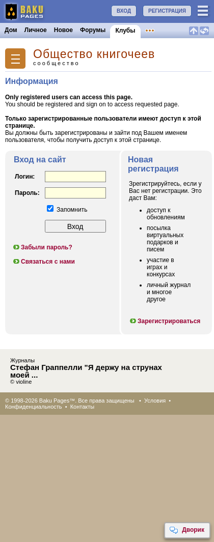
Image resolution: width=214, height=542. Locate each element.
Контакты (82, 407)
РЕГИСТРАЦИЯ (167, 11)
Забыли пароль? (42, 247)
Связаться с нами (43, 261)
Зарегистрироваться (164, 321)
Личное (35, 30)
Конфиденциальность (33, 407)
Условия (155, 400)
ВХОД (124, 11)
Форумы (92, 30)
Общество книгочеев (94, 54)
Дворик (186, 530)
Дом (11, 30)
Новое (63, 30)
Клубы (125, 30)
